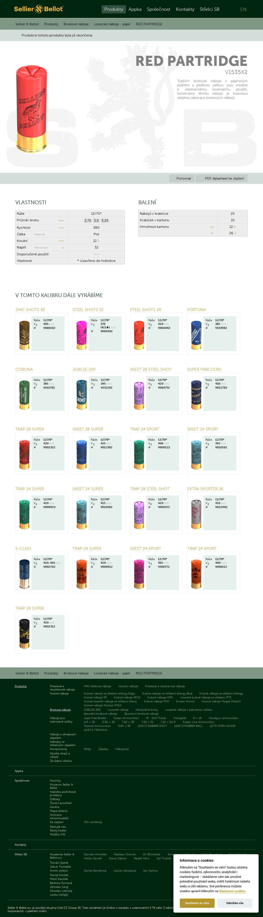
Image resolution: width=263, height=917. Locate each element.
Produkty (113, 9)
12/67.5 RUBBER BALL (188, 726)
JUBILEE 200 (92, 709)
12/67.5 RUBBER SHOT (152, 726)
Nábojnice (122, 749)
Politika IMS (57, 834)
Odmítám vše (234, 903)
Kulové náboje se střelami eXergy (221, 693)
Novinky (55, 780)
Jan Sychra (150, 870)
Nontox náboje (128, 686)
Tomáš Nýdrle (59, 862)
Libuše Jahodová (125, 870)
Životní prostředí (61, 803)
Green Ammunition (126, 718)
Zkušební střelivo (61, 760)
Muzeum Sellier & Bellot (61, 786)
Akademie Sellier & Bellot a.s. (62, 856)
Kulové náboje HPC (160, 697)
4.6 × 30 (89, 722)
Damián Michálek (95, 854)
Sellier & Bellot (27, 24)
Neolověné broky (147, 709)
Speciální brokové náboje (100, 713)
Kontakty (185, 9)
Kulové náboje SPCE (127, 697)
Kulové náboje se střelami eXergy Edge (109, 693)
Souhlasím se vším (197, 903)
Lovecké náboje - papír (112, 24)
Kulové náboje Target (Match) (221, 701)
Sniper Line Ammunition (199, 722)
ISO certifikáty (93, 822)
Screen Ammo (185, 701)
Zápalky (103, 749)
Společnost (158, 9)
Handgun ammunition (223, 718)
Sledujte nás (58, 826)
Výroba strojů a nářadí (60, 755)
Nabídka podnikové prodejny (63, 793)
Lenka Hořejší (59, 894)
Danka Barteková (95, 870)
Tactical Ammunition (97, 726)
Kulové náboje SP (95, 697)
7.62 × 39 (128, 722)
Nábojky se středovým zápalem (63, 743)
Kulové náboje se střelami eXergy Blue (167, 693)
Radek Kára (141, 858)
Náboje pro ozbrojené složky (61, 719)
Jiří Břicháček (151, 854)
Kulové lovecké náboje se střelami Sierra (110, 701)
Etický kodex (58, 830)
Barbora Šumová (61, 883)
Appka (135, 9)
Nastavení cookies (232, 891)
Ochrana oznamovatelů (59, 816)
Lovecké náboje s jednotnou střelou (189, 709)
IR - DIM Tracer (156, 718)
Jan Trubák (163, 858)
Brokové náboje (76, 24)
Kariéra (54, 807)
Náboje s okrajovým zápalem (63, 736)
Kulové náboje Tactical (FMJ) (102, 705)
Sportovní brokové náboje (141, 713)
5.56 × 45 (108, 722)
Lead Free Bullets (95, 718)
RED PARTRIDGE (149, 24)
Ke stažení (56, 822)
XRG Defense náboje (97, 686)
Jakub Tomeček (60, 866)
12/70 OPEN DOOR (222, 726)
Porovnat (182, 178)
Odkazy (55, 799)
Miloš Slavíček (59, 879)
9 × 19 (197, 718)
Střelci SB (209, 9)
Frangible (180, 718)
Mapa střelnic (59, 811)
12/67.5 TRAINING (96, 729)
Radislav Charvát (125, 854)
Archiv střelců (59, 870)
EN (243, 9)
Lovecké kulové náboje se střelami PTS (205, 697)
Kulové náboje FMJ (156, 701)
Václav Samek (93, 858)
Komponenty (58, 749)
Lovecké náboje (118, 709)
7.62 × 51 (147, 722)
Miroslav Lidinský (61, 890)
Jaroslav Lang (59, 886)
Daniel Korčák (59, 875)
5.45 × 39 (124, 726)
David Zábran (118, 858)
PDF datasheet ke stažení (221, 178)
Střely (87, 749)
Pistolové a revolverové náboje (62, 688)
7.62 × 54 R (167, 722)
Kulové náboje (59, 693)
